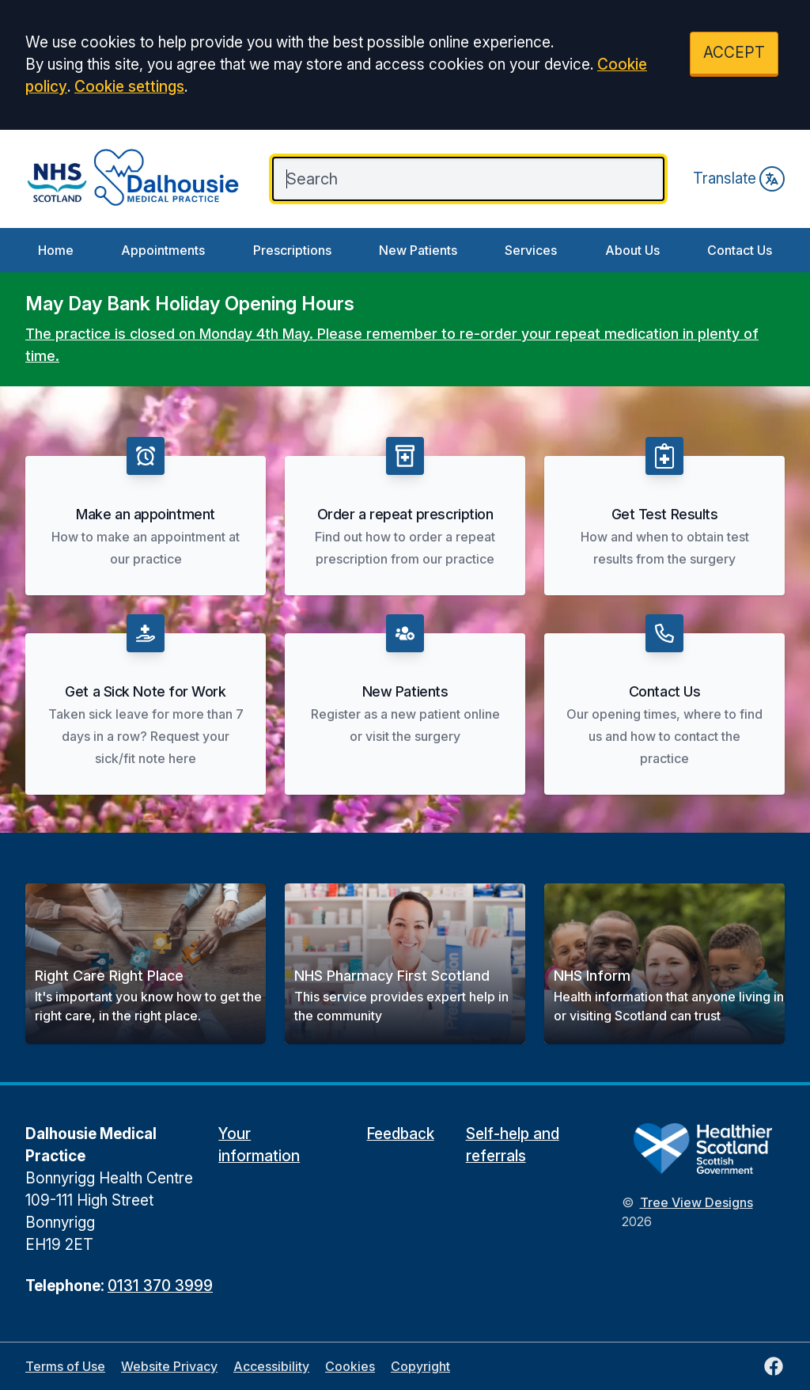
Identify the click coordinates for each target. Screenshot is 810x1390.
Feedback (400, 1134)
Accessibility (271, 1366)
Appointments (163, 250)
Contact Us (739, 250)
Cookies (350, 1366)
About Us (632, 250)
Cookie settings (129, 87)
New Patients (418, 250)
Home (56, 250)
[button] (145, 963)
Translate (739, 179)
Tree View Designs (696, 1202)
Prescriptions (292, 250)
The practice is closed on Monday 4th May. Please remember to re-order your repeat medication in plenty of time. (392, 344)
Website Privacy (169, 1366)
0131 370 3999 (160, 1286)
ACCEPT (734, 53)
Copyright (420, 1366)
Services (531, 250)
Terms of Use (65, 1366)
